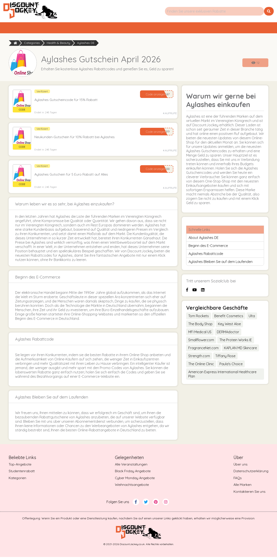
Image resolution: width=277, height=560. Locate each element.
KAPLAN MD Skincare (240, 349)
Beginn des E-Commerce (208, 247)
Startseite (30, 28)
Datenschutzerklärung (250, 474)
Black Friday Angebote (132, 474)
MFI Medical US (199, 333)
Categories (32, 45)
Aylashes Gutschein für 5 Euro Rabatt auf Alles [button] (73, 177)
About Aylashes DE (203, 239)
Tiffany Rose (225, 357)
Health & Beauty (58, 45)
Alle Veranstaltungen (131, 467)
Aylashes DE (86, 45)
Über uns (240, 467)
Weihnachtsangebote (131, 488)
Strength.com (199, 357)
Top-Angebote (89, 28)
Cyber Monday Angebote (134, 481)
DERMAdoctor (228, 333)
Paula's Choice (231, 365)
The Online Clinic (201, 365)
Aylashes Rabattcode (205, 255)
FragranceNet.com (203, 349)
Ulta (252, 317)
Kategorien (152, 28)
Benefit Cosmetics (228, 317)
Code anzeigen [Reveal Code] (155, 96)
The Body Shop (200, 325)
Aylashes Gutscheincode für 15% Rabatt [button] (67, 101)
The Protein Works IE (235, 341)
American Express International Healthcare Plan (222, 375)
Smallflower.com (201, 341)
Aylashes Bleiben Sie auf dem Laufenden (220, 263)
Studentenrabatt (217, 28)
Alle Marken (242, 488)
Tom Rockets (198, 317)
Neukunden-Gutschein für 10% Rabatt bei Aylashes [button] (76, 139)
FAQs (237, 481)
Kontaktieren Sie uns (249, 495)
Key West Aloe (229, 325)
